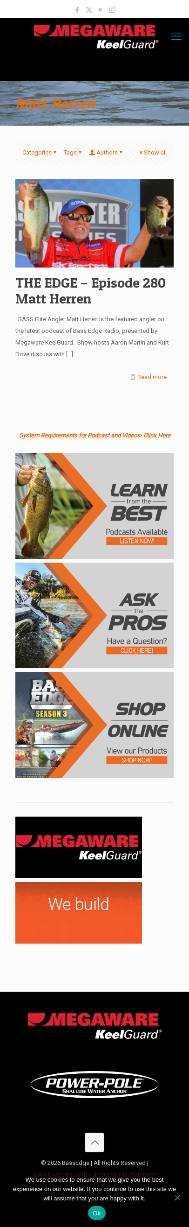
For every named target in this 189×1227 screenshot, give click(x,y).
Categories (40, 152)
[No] (177, 1197)
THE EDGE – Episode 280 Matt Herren (90, 290)
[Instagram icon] (112, 10)
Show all (152, 152)
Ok (97, 1213)
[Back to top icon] (94, 1142)
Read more (152, 377)
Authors (106, 152)
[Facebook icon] (77, 10)
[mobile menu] (176, 36)
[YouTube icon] (100, 10)
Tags (73, 152)
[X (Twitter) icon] (89, 10)
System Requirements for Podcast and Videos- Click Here (94, 435)
